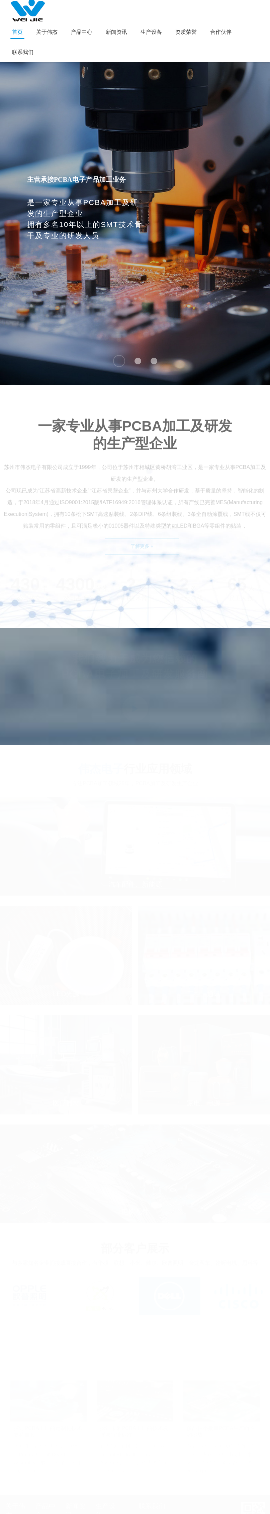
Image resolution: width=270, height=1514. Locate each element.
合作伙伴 (221, 32)
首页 (17, 32)
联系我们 (22, 52)
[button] (119, 361)
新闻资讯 (116, 32)
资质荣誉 (186, 32)
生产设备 (151, 32)
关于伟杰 (47, 32)
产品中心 (81, 32)
